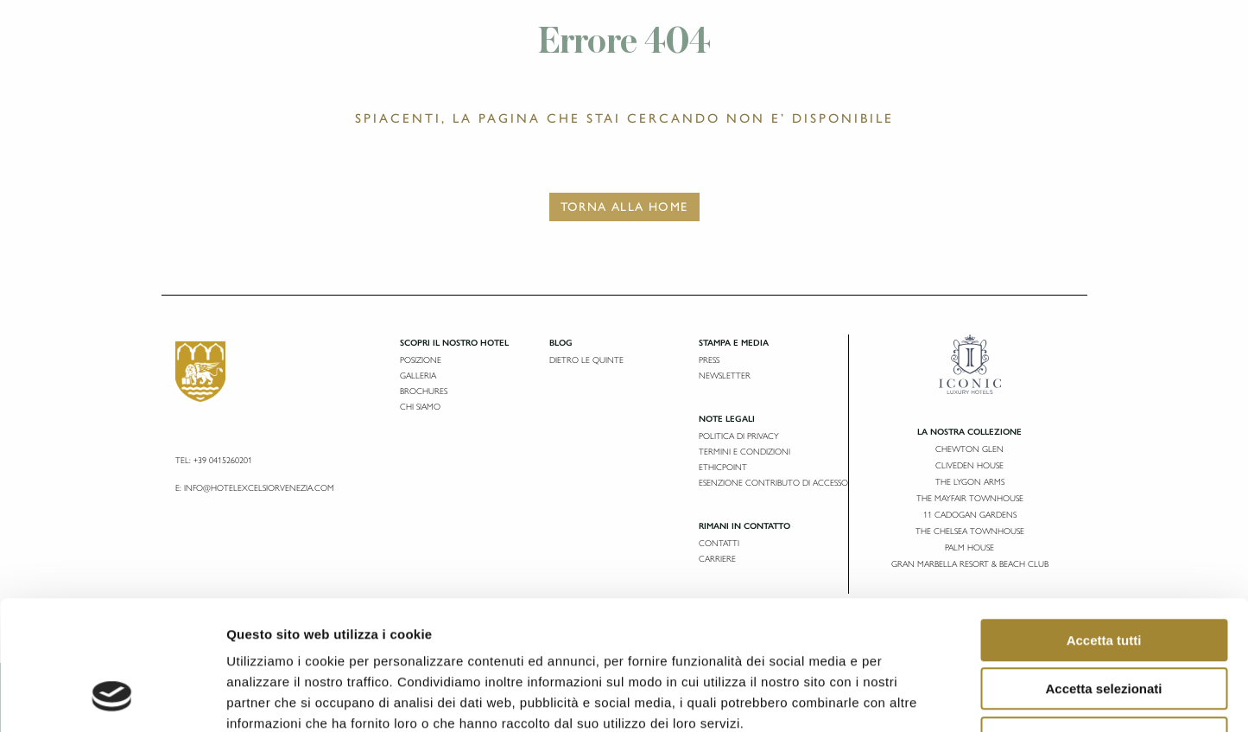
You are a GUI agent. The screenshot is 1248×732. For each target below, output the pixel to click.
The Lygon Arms (969, 481)
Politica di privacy (739, 436)
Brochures (423, 391)
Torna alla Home (624, 207)
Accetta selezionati (1103, 574)
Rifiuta (1104, 622)
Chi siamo (420, 406)
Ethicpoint (723, 467)
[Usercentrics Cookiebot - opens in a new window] (111, 698)
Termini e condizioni (744, 451)
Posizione (420, 360)
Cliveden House (969, 465)
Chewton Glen (969, 449)
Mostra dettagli (908, 698)
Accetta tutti (1104, 525)
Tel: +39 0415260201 (213, 460)
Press (709, 360)
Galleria (418, 375)
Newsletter (725, 375)
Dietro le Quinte (586, 360)
